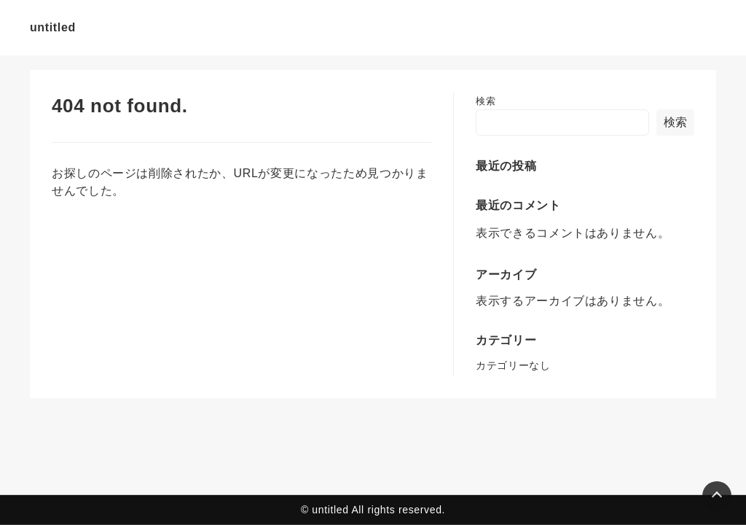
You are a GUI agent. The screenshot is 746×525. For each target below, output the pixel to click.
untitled (53, 27)
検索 (485, 101)
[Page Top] (716, 495)
